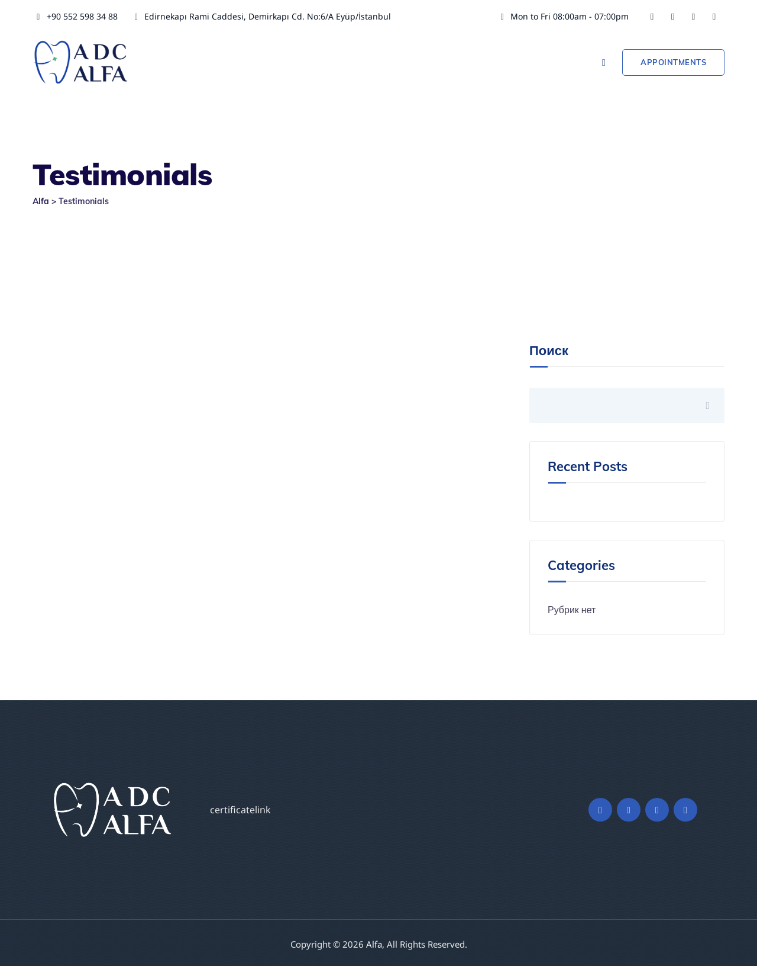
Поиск (548, 351)
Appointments (673, 62)
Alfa (374, 944)
